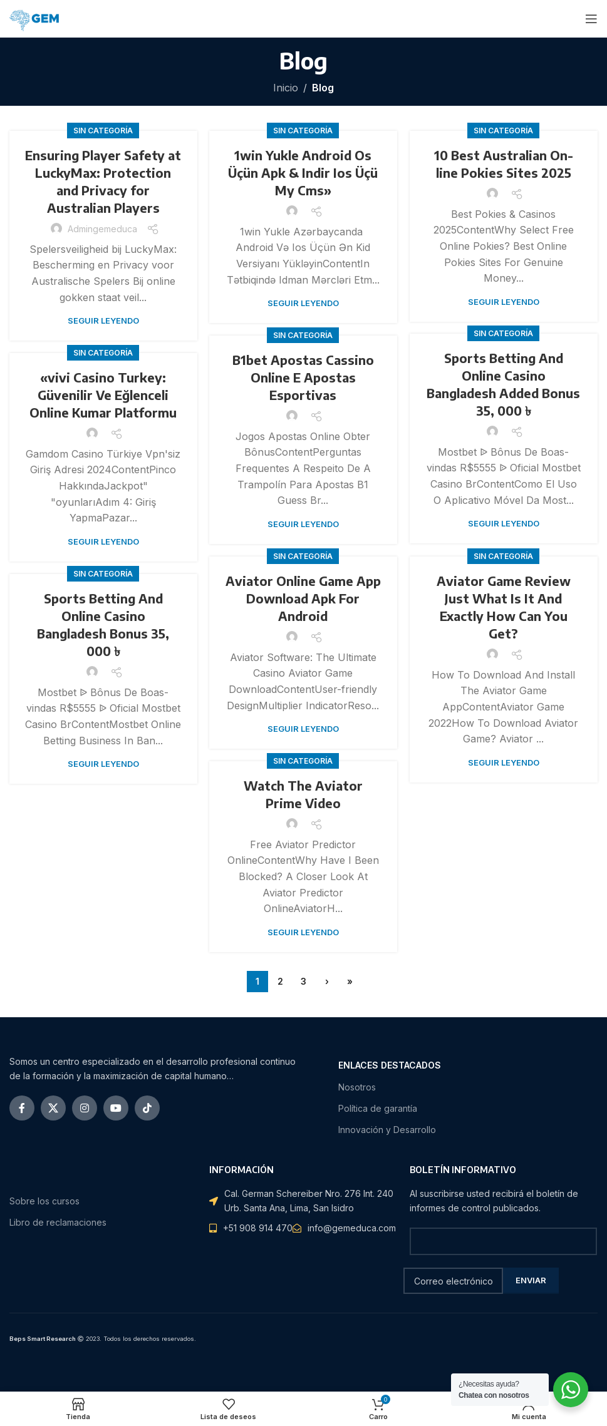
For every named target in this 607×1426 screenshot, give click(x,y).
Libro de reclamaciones (57, 1222)
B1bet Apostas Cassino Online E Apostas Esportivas (303, 377)
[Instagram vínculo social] (84, 1108)
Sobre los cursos (44, 1201)
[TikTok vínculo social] (147, 1108)
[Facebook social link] (21, 1108)
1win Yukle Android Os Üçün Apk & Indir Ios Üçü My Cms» (303, 172)
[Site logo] (37, 17)
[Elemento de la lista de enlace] (344, 1228)
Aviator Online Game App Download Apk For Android (303, 598)
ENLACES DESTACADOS (389, 1065)
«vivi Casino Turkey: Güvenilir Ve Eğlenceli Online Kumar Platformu (103, 394)
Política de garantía (377, 1108)
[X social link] (53, 1108)
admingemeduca (102, 228)
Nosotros (357, 1087)
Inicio (285, 87)
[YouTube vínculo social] (115, 1108)
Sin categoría (103, 130)
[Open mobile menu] (591, 18)
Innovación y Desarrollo (387, 1129)
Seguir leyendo (103, 320)
